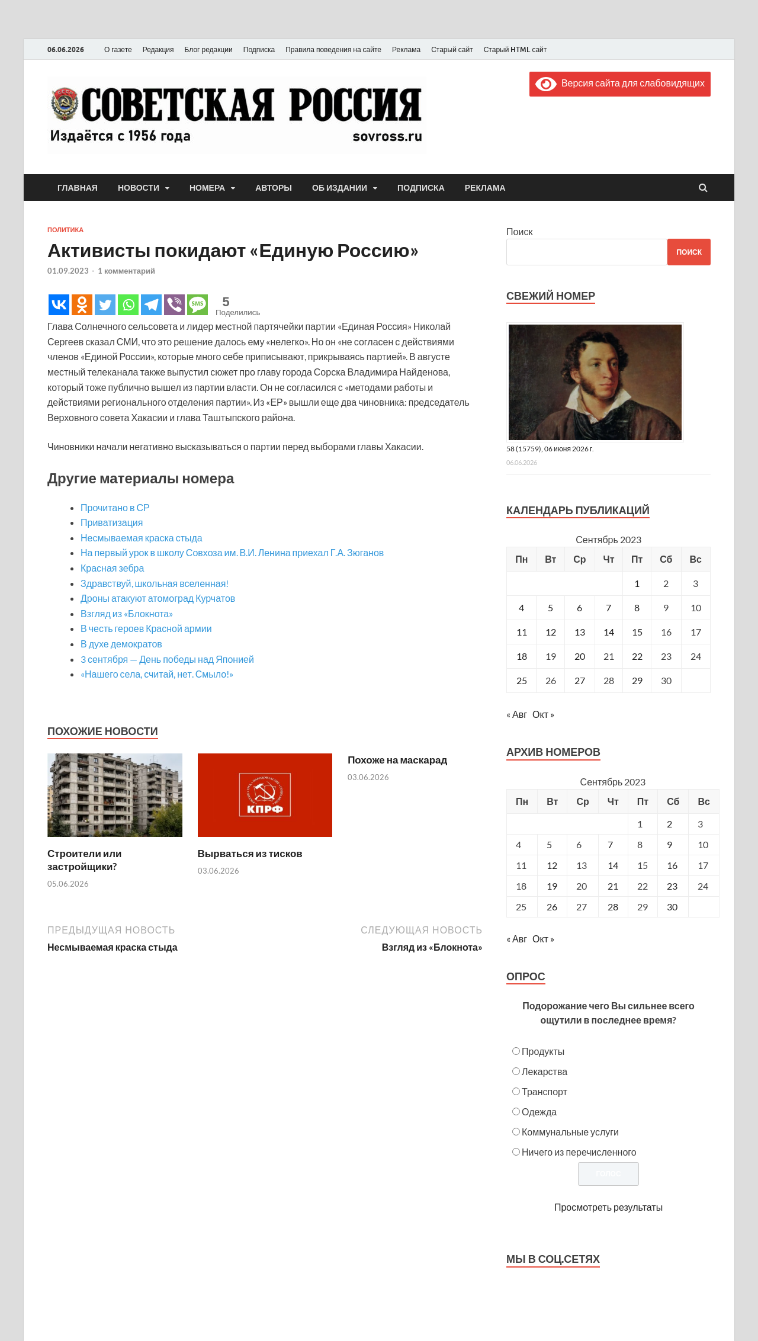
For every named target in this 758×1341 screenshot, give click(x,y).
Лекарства (544, 1071)
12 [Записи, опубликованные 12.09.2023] (550, 631)
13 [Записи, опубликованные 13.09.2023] (579, 631)
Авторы (273, 188)
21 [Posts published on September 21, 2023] (613, 885)
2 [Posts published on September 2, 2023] (669, 823)
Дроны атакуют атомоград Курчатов (158, 598)
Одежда (539, 1111)
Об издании (339, 188)
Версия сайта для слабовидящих (620, 82)
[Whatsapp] (128, 304)
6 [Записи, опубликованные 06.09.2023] (579, 607)
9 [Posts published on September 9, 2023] (669, 844)
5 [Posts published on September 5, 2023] (549, 844)
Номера (207, 188)
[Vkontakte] (59, 304)
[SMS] (197, 304)
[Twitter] (105, 304)
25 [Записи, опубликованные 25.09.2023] (521, 680)
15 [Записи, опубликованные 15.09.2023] (637, 631)
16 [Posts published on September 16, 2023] (672, 865)
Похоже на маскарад (397, 759)
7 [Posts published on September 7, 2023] (610, 844)
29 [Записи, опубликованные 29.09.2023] (637, 680)
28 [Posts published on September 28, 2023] (613, 906)
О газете (118, 49)
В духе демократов (121, 643)
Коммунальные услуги (570, 1131)
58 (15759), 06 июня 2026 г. (550, 448)
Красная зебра (112, 567)
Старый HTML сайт (515, 49)
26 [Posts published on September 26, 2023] (552, 906)
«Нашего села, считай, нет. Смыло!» (157, 673)
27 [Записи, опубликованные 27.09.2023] (579, 680)
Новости (138, 188)
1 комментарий (126, 270)
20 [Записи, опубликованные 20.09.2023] (579, 656)
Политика (65, 230)
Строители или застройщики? (84, 859)
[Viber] (174, 304)
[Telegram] (151, 304)
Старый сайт (452, 49)
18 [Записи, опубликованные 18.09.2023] (521, 656)
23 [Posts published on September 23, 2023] (672, 885)
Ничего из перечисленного (579, 1151)
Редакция (158, 49)
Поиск (519, 231)
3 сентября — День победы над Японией (167, 659)
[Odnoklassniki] (82, 304)
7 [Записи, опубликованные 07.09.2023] (608, 607)
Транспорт (544, 1091)
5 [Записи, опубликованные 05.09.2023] (550, 607)
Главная (77, 188)
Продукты (543, 1051)
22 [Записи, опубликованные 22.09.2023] (637, 656)
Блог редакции (209, 49)
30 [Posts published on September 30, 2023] (672, 906)
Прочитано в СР (115, 507)
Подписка (259, 49)
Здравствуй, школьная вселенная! (155, 583)
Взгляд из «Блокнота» (127, 613)
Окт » (543, 714)
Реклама (406, 49)
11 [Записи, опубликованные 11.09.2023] (521, 631)
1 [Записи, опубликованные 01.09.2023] (637, 583)
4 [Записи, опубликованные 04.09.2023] (521, 607)
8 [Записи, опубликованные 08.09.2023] (637, 607)
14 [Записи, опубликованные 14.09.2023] (608, 631)
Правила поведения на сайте (333, 49)
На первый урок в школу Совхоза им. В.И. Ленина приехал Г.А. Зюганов (232, 552)
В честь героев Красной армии (146, 628)
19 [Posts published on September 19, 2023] (552, 885)
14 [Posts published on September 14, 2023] (613, 865)
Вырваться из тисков (250, 853)
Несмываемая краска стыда (142, 537)
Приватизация (112, 522)
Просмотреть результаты (608, 1206)
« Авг (516, 714)
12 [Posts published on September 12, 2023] (552, 865)
